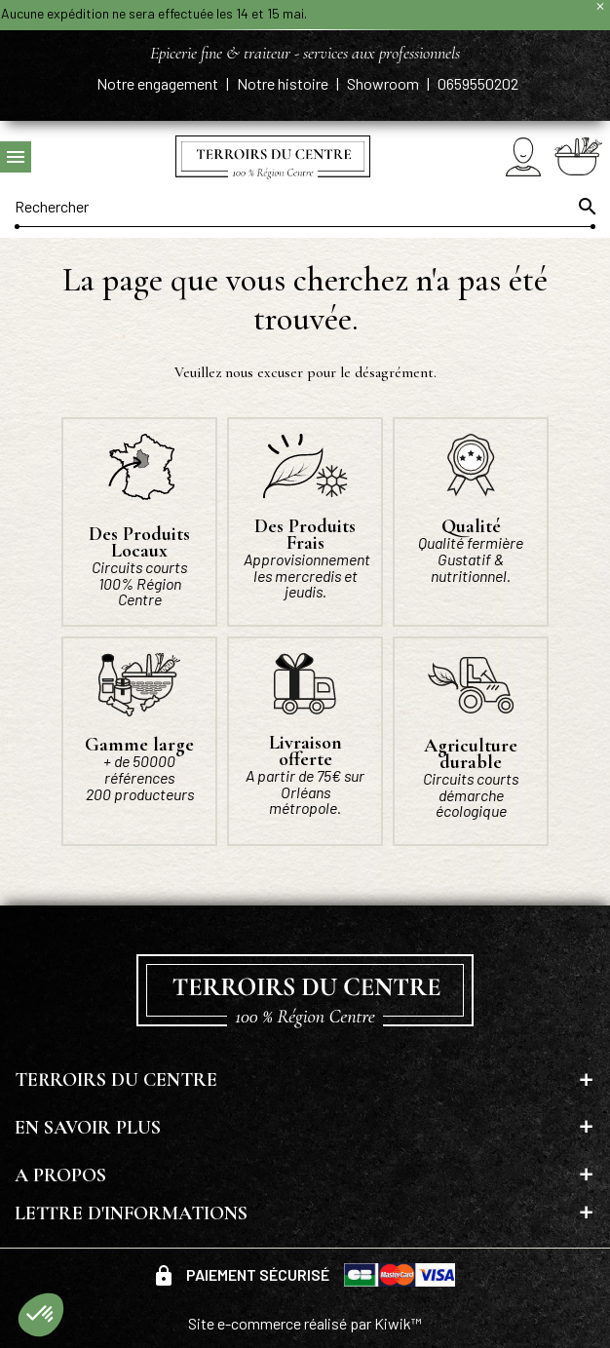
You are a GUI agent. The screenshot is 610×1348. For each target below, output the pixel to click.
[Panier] (578, 155)
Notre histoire (284, 83)
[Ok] (585, 206)
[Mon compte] (523, 156)
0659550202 (478, 83)
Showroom (384, 83)
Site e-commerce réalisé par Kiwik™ (305, 1323)
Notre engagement (158, 83)
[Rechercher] (305, 206)
